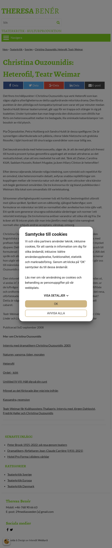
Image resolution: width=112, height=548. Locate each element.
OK (56, 304)
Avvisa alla (56, 313)
